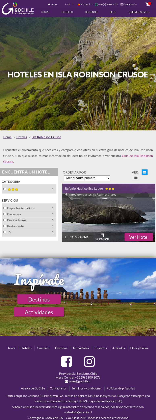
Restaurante (13, 224)
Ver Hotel (139, 235)
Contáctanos (130, 3)
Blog (113, 11)
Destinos (91, 11)
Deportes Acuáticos (19, 206)
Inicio (54, 3)
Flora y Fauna (139, 346)
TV (7, 230)
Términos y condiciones (87, 386)
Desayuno (12, 212)
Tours (45, 11)
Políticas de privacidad (121, 386)
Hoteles (67, 11)
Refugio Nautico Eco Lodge (90, 186)
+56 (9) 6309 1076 (106, 3)
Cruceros (43, 346)
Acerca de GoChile (33, 386)
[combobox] (67, 3)
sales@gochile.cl (78, 379)
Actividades (39, 310)
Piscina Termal (15, 218)
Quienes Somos (139, 11)
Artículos (118, 346)
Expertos (101, 346)
